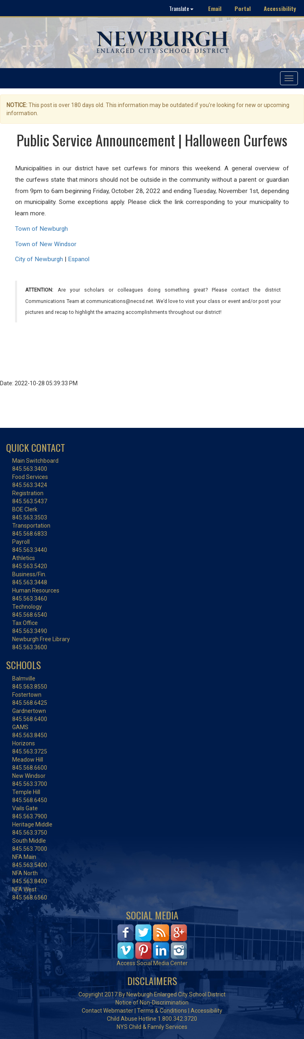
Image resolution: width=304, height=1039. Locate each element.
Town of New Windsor (45, 244)
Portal (243, 8)
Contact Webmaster (107, 1010)
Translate (181, 8)
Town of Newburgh (41, 228)
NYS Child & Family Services (152, 1027)
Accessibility (280, 8)
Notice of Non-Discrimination (152, 1002)
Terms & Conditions (162, 1010)
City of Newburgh (39, 259)
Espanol (78, 259)
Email (214, 8)
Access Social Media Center (152, 963)
